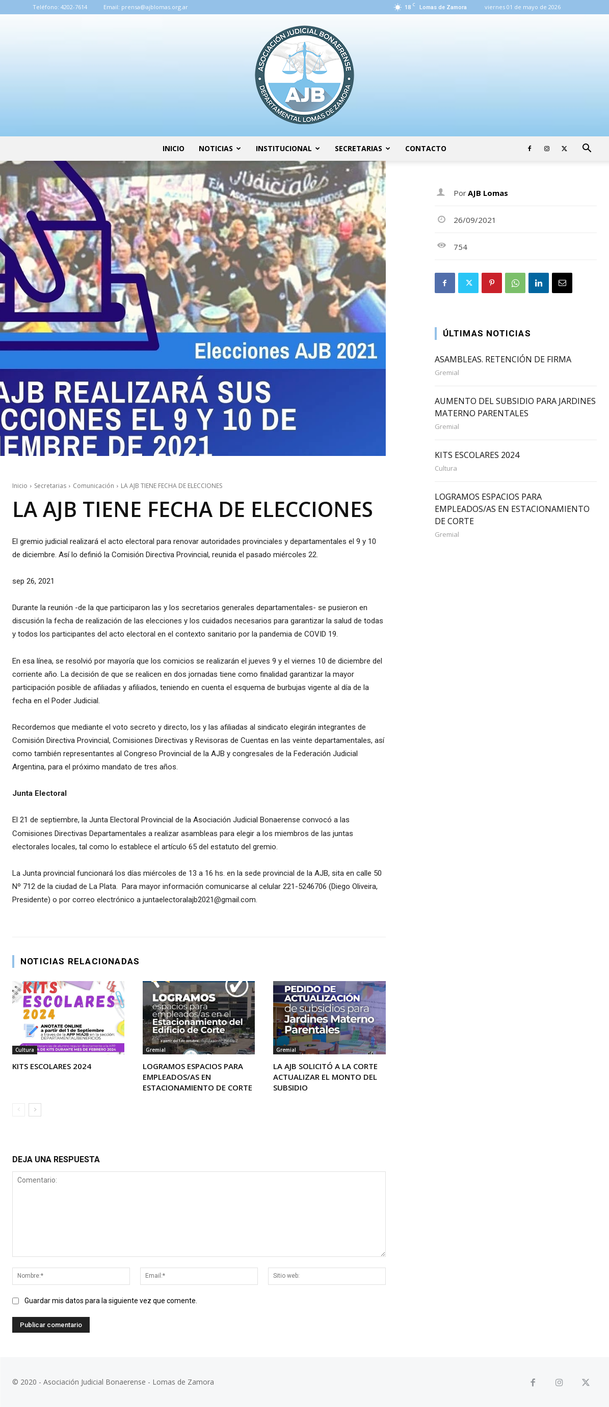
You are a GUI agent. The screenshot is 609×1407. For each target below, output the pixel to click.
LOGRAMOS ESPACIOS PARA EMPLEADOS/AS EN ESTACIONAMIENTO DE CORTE (197, 1077)
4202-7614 (74, 7)
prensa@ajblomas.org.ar (154, 7)
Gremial (156, 1049)
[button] (586, 149)
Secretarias (362, 148)
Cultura (24, 1049)
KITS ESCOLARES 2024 (51, 1066)
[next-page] (35, 1109)
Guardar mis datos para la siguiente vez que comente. (110, 1301)
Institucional (288, 148)
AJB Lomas (488, 193)
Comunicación (93, 485)
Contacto (425, 148)
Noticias (220, 148)
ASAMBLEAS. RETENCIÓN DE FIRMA (503, 359)
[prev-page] (18, 1109)
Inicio (173, 148)
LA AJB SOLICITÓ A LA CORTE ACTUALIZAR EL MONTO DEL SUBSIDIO (325, 1077)
